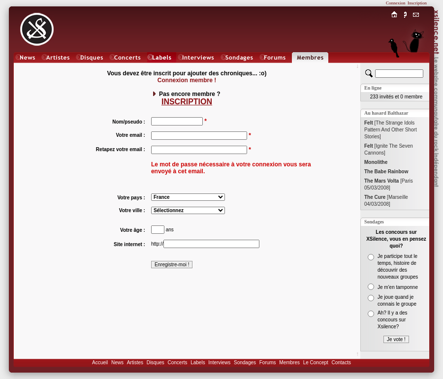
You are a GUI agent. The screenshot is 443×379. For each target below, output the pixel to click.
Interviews (219, 362)
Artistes (135, 362)
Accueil (100, 362)
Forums (267, 362)
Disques (155, 362)
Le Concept (315, 362)
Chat (416, 67)
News (117, 362)
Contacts (340, 362)
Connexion (396, 2)
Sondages (245, 362)
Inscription (417, 2)
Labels (197, 362)
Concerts (177, 362)
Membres (289, 362)
